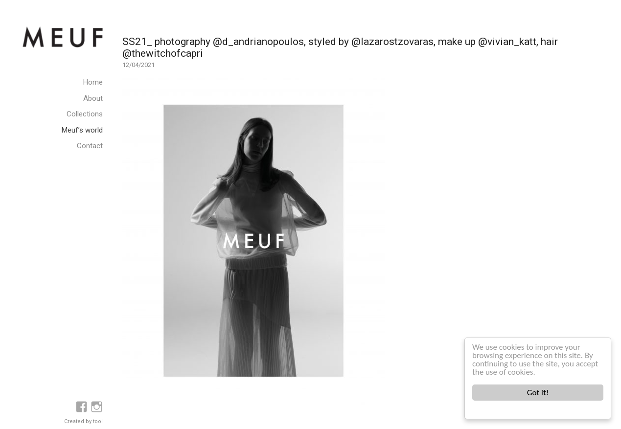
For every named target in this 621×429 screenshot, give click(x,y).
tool (98, 421)
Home (93, 82)
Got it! (538, 392)
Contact (90, 145)
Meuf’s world (82, 130)
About (93, 98)
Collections (85, 114)
